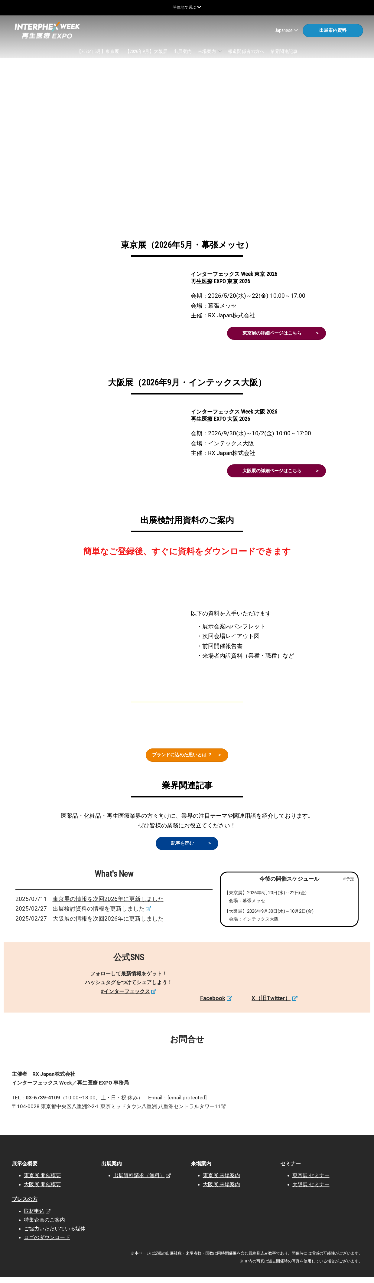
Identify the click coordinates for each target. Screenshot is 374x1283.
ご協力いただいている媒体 (55, 1234)
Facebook (212, 1003)
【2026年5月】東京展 (98, 57)
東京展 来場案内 (221, 1181)
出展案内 (183, 57)
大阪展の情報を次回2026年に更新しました (108, 924)
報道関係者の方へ (246, 57)
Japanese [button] (286, 33)
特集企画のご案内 (44, 1225)
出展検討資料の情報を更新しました (99, 914)
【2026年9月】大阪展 (146, 57)
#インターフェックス (125, 997)
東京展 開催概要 (42, 1181)
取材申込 (34, 1217)
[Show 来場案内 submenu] (220, 57)
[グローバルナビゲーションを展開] (187, 7)
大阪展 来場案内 (221, 1190)
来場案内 (207, 57)
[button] (333, 33)
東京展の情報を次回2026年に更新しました (108, 904)
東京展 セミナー (311, 1181)
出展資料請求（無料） (139, 1181)
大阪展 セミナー (311, 1190)
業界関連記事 (284, 57)
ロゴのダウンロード (47, 1243)
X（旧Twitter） (271, 1003)
